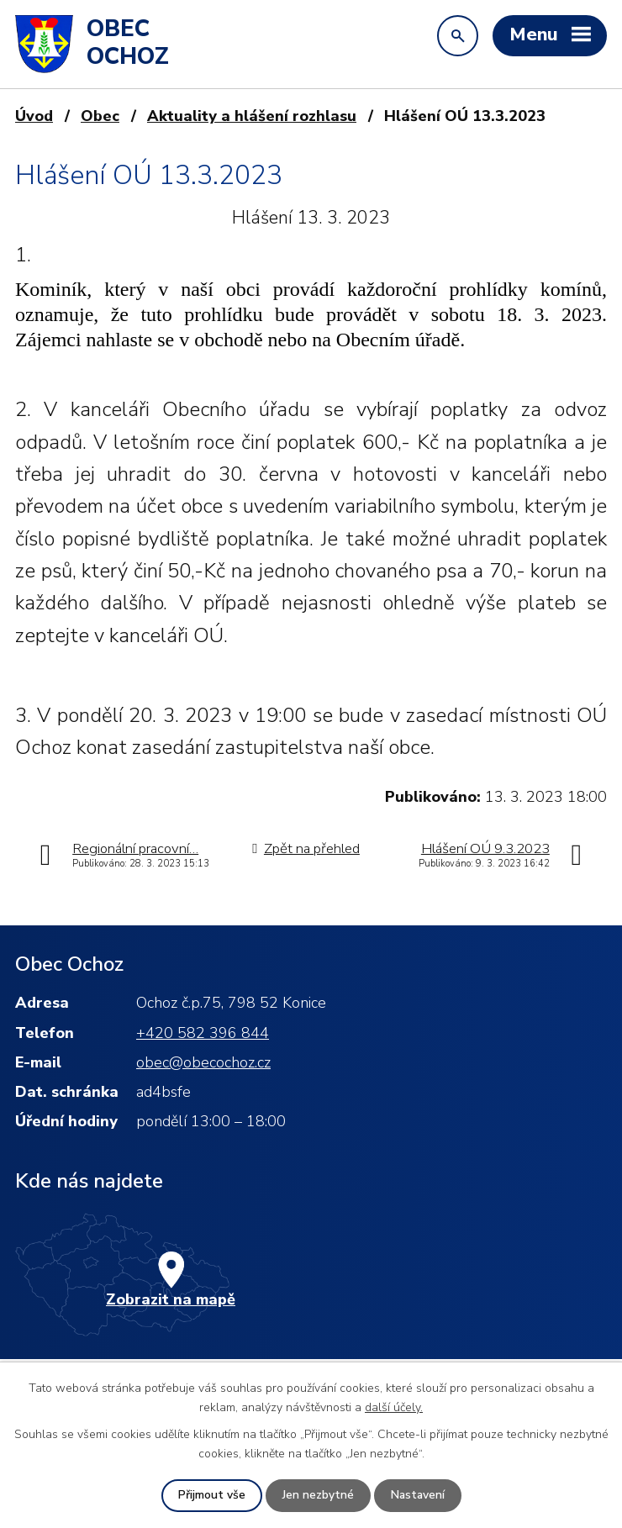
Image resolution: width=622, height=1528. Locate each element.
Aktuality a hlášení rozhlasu (251, 116)
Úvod (34, 116)
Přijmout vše (211, 1496)
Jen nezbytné (317, 1496)
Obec (100, 116)
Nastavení (417, 1496)
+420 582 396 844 (202, 1033)
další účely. (394, 1407)
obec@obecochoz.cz (203, 1062)
